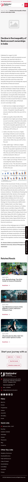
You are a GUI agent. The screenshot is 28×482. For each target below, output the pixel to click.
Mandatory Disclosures (6, 453)
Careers (18, 357)
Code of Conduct (5, 461)
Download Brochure (5, 456)
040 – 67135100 (7, 387)
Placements (3, 440)
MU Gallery (3, 415)
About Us (3, 402)
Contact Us (3, 445)
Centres (3, 410)
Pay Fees (3, 429)
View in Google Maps (8, 384)
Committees (4, 466)
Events (2, 418)
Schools (2, 405)
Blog (7, 10)
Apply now (10, 357)
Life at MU (3, 413)
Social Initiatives (4, 464)
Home (2, 10)
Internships (3, 434)
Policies (2, 472)
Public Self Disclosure (6, 458)
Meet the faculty (14, 361)
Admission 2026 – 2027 (8, 426)
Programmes (4, 407)
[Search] (22, 5)
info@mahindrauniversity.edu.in (10, 390)
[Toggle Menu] (26, 5)
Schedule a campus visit (14, 365)
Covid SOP (3, 469)
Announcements (7, 1)
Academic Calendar (5, 431)
